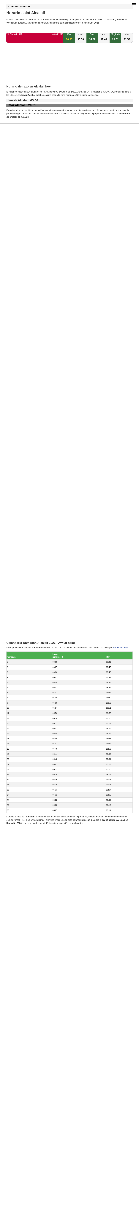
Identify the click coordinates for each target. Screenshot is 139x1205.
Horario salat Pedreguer (24, 616)
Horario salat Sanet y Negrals (26, 611)
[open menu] (134, 4)
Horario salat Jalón (21, 602)
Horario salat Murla (21, 584)
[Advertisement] (69, 66)
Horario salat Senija (21, 621)
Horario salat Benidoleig (24, 579)
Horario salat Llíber (21, 598)
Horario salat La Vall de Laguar (27, 662)
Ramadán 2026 (120, 383)
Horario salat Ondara (22, 653)
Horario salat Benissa (22, 667)
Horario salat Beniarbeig (24, 625)
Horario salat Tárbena (22, 639)
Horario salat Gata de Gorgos (26, 658)
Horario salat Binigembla (24, 630)
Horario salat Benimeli (23, 644)
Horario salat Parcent (22, 588)
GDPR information (15, 760)
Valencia (16, 672)
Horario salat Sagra (21, 635)
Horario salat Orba (21, 593)
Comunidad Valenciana (19, 6)
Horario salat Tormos (22, 607)
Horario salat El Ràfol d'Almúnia (27, 648)
